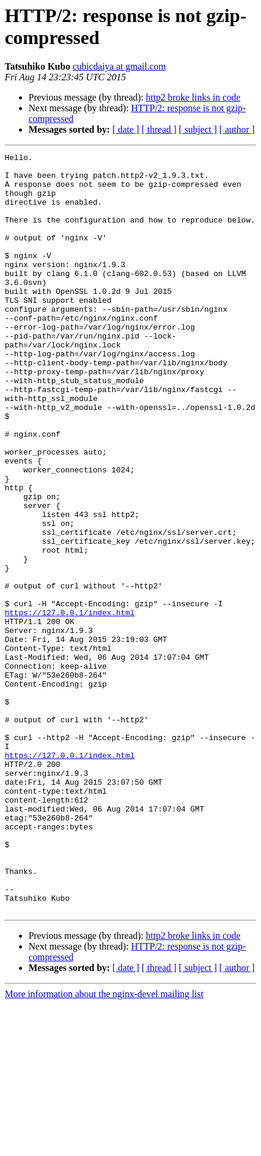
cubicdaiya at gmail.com (119, 66)
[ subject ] (198, 129)
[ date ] (125, 129)
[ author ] (237, 129)
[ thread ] (159, 129)
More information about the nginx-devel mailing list (104, 1146)
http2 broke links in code (193, 97)
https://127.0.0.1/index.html (69, 705)
